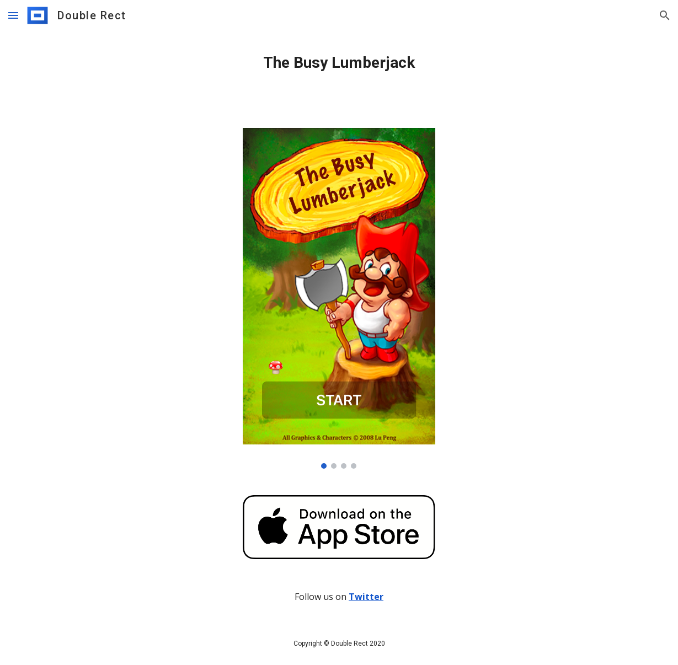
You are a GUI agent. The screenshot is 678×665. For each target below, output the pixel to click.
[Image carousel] (339, 298)
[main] (339, 62)
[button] (13, 15)
